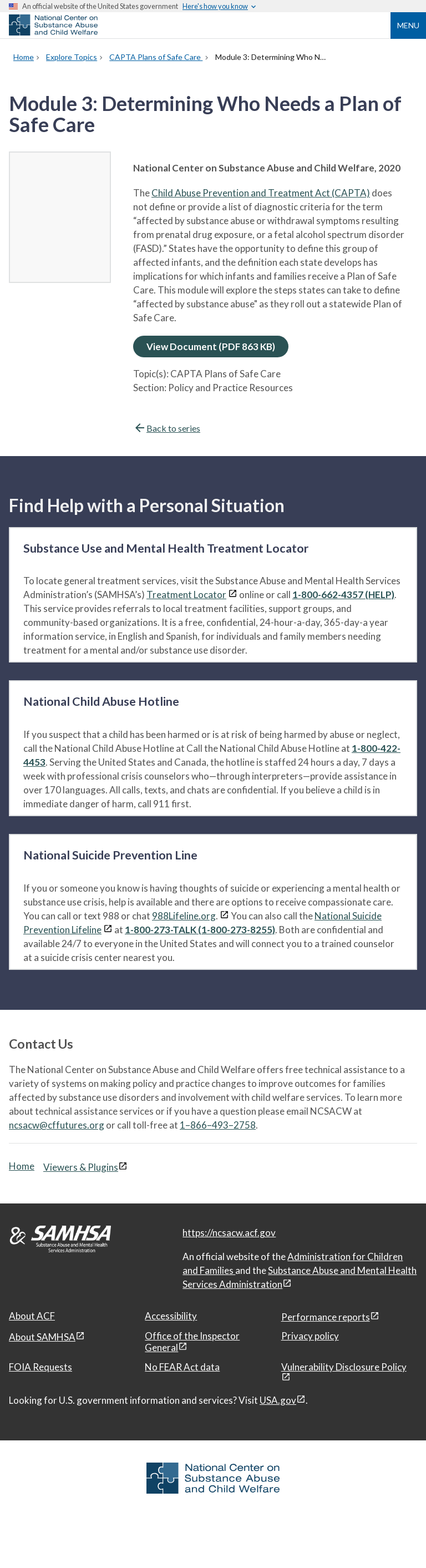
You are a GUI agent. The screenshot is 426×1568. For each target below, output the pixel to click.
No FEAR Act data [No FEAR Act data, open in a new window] (182, 1367)
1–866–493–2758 (218, 1125)
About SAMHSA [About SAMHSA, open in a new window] (42, 1337)
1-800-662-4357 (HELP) (343, 594)
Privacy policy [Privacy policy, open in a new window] (310, 1336)
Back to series (166, 428)
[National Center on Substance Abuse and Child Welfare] (53, 32)
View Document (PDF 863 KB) (210, 346)
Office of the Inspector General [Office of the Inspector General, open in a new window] (192, 1341)
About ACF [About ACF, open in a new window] (32, 1316)
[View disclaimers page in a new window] (232, 594)
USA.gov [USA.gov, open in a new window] (278, 1400)
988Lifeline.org (184, 916)
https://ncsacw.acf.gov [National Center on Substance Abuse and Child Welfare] (229, 1232)
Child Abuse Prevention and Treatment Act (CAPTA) (260, 193)
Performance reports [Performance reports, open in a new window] (325, 1317)
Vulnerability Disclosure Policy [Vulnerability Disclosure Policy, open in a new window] (344, 1367)
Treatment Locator (186, 594)
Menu (408, 25)
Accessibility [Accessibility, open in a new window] (171, 1316)
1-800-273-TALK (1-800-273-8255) (200, 929)
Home (21, 1166)
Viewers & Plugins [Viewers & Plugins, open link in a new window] (80, 1167)
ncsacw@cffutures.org (56, 1125)
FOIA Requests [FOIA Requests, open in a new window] (40, 1367)
